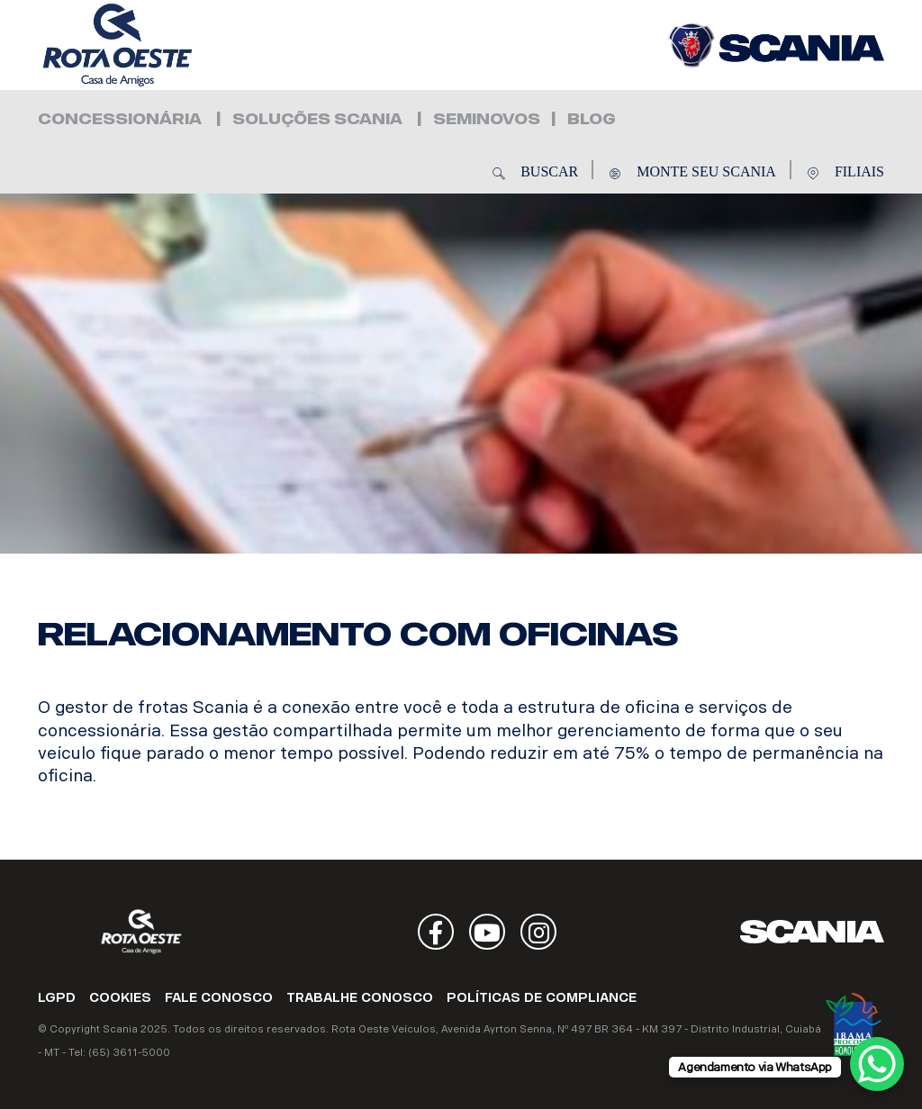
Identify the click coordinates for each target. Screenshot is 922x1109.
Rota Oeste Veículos (146, 45)
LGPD (57, 997)
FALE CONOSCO (219, 997)
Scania (812, 932)
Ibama (853, 1024)
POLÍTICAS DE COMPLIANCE (542, 997)
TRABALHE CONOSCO (359, 997)
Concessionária (120, 119)
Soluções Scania (317, 119)
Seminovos (486, 119)
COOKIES (120, 997)
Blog (591, 119)
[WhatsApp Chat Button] (877, 1064)
